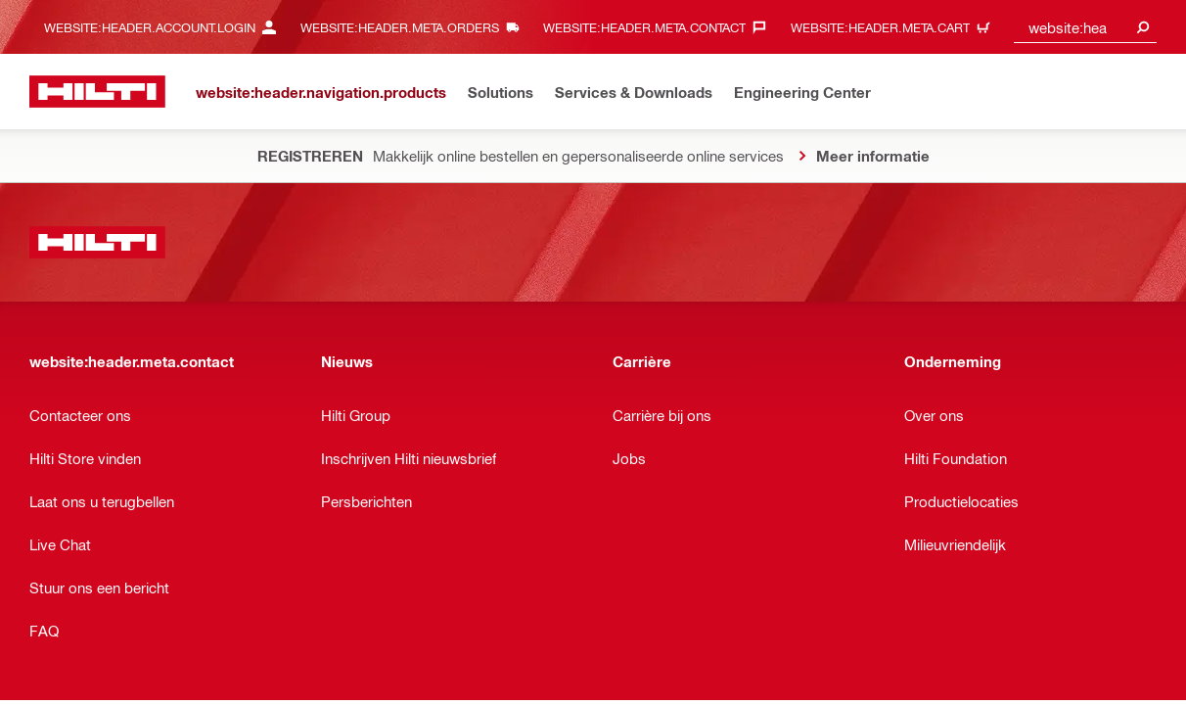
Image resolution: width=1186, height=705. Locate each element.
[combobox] (1085, 27)
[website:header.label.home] (97, 91)
